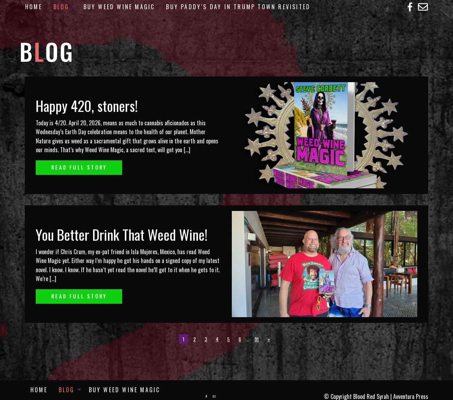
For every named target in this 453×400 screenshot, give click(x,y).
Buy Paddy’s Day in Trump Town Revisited (238, 6)
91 (256, 339)
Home (33, 6)
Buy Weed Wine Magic (119, 6)
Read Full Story (79, 167)
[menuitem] (33, 6)
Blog (61, 6)
